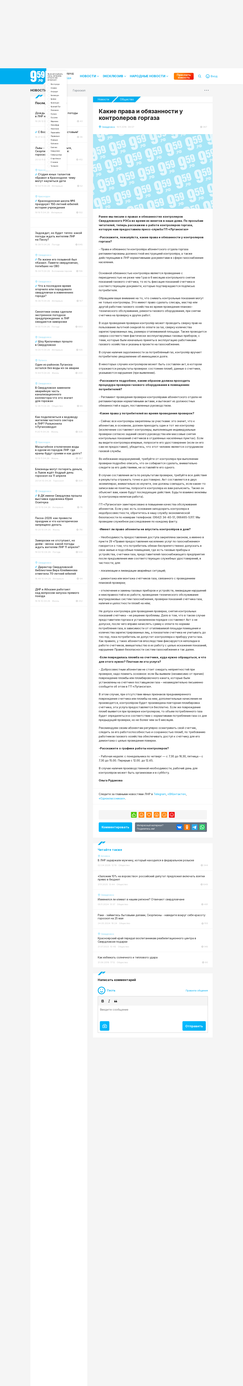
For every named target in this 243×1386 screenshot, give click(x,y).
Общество (127, 99)
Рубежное (61, 197)
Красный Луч (63, 133)
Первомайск (63, 178)
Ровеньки (61, 191)
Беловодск (62, 113)
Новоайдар (62, 165)
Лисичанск (62, 139)
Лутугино (61, 152)
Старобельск (63, 223)
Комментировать (115, 827)
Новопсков (62, 171)
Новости (38, 90)
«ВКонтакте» (176, 794)
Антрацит (61, 107)
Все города (62, 94)
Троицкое (61, 236)
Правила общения (197, 990)
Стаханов (61, 229)
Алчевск (60, 100)
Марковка (61, 158)
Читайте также (110, 850)
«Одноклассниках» (112, 798)
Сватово (60, 203)
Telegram (160, 794)
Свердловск (63, 210)
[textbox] (153, 1012)
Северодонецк (64, 216)
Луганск (60, 145)
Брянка (59, 120)
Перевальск (62, 184)
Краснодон (62, 126)
